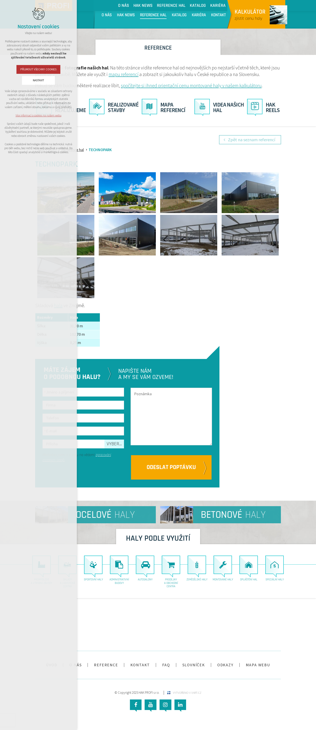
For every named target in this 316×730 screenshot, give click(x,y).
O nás (107, 15)
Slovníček (193, 664)
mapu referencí (123, 74)
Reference (106, 664)
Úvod (51, 664)
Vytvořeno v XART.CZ (187, 693)
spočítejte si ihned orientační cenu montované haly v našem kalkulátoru (191, 85)
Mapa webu (258, 664)
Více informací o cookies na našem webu (38, 115)
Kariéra (199, 15)
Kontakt (218, 15)
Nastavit (38, 80)
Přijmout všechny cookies (38, 69)
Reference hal (153, 15)
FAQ (166, 664)
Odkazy (225, 664)
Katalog (179, 15)
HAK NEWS (126, 15)
